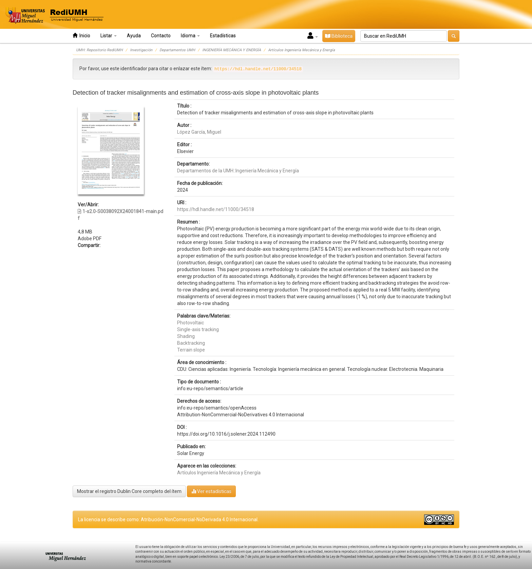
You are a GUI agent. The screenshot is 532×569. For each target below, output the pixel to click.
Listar (108, 35)
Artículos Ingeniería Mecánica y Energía (301, 50)
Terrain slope (191, 350)
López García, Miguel (199, 132)
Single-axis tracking (198, 329)
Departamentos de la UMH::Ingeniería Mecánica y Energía (238, 170)
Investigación (141, 50)
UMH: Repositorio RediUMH (99, 50)
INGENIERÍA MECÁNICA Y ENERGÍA (231, 50)
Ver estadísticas (211, 491)
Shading (186, 336)
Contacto (161, 35)
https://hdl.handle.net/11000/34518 (215, 209)
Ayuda (134, 35)
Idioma (190, 35)
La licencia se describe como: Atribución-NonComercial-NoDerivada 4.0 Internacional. (168, 519)
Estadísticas (223, 35)
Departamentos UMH (177, 50)
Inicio (81, 35)
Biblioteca (339, 36)
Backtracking (191, 343)
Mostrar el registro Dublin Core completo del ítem (129, 491)
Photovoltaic (190, 322)
